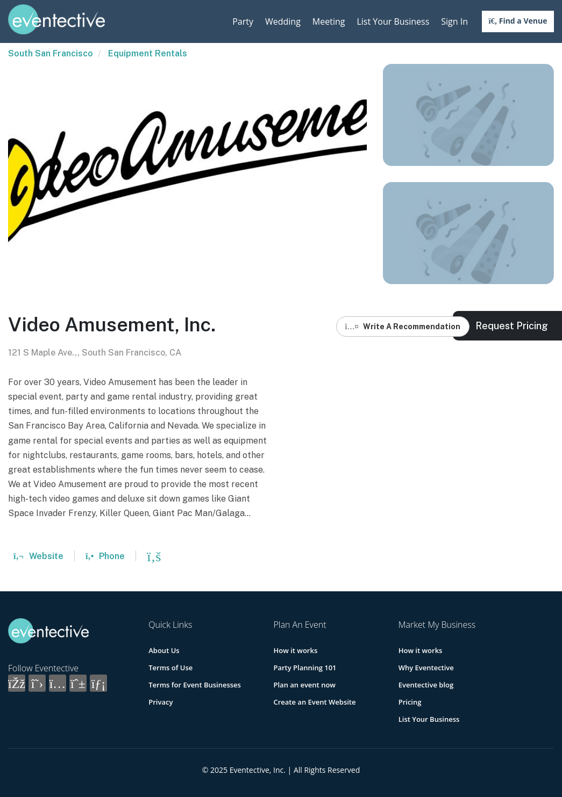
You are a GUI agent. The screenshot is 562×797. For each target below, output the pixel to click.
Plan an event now (304, 685)
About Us (163, 650)
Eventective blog (426, 685)
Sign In (454, 21)
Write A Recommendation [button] (403, 326)
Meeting (328, 21)
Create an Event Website (314, 702)
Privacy (160, 702)
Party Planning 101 (304, 667)
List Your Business (393, 21)
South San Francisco (50, 53)
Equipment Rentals (147, 53)
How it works (295, 650)
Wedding (283, 21)
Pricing (410, 702)
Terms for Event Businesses (194, 685)
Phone (105, 556)
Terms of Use (170, 667)
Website (38, 556)
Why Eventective (426, 667)
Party (242, 21)
